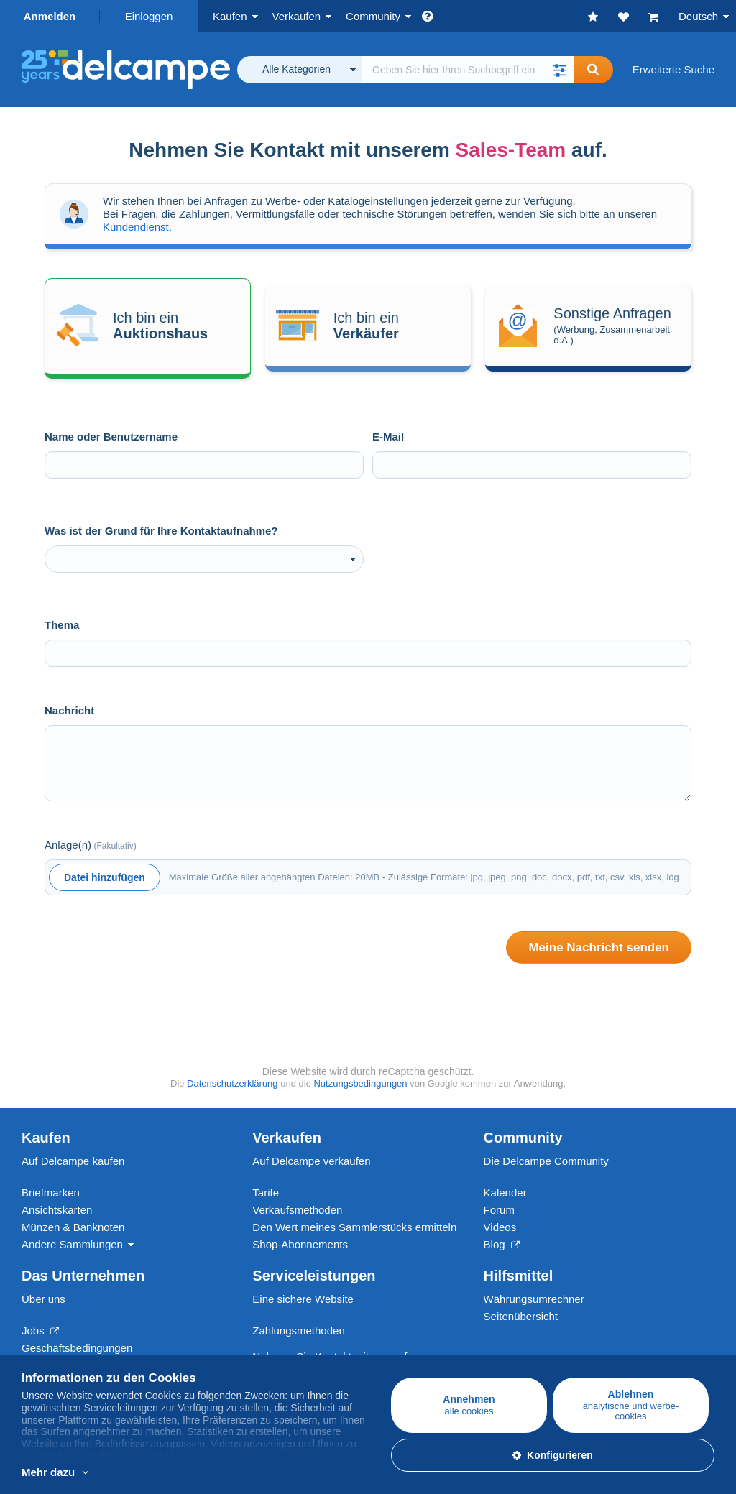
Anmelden (50, 16)
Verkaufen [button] (296, 16)
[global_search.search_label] (468, 69)
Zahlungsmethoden (298, 1330)
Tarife (265, 1192)
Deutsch (698, 16)
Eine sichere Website (303, 1299)
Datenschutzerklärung (232, 1083)
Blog (502, 1244)
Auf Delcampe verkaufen (311, 1161)
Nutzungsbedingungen (360, 1083)
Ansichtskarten (57, 1210)
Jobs (40, 1330)
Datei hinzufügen (104, 877)
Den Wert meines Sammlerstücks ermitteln (354, 1227)
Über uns (43, 1299)
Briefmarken (51, 1192)
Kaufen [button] (230, 16)
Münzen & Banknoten (73, 1227)
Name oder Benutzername (111, 436)
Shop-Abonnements (300, 1244)
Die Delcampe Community (546, 1161)
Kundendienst (136, 227)
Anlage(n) (91, 845)
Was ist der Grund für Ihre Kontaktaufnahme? (161, 531)
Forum (499, 1210)
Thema (62, 625)
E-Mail (388, 436)
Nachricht (69, 710)
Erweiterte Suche (673, 69)
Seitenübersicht (521, 1316)
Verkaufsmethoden (297, 1210)
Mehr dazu (48, 1472)
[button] (560, 70)
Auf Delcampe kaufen (73, 1161)
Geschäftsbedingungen (77, 1348)
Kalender (505, 1192)
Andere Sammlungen (72, 1244)
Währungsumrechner (534, 1299)
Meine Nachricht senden (598, 947)
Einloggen (149, 16)
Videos (500, 1227)
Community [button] (373, 16)
